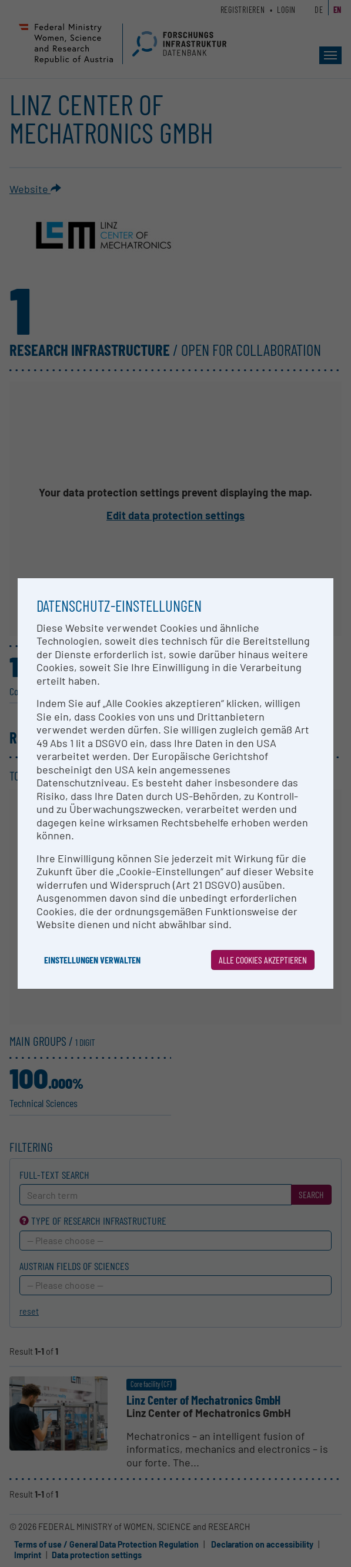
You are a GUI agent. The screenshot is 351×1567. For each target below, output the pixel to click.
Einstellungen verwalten (92, 959)
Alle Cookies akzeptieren (263, 959)
